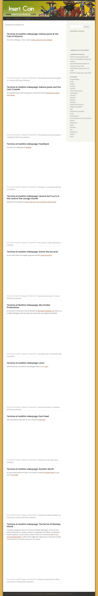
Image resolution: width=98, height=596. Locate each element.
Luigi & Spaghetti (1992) (81, 57)
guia (40, 78)
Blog (8, 18)
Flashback (28, 147)
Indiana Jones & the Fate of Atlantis (41, 40)
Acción (72, 81)
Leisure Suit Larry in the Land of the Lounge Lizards (40, 202)
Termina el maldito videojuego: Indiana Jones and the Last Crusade (34, 88)
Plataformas (73, 123)
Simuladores (73, 132)
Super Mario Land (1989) (84, 73)
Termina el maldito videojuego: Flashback (28, 144)
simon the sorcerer (47, 296)
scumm (9, 581)
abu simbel (42, 354)
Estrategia (73, 102)
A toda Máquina (74, 79)
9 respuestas (30, 581)
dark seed (42, 460)
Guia (24, 78)
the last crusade (55, 135)
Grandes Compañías (76, 107)
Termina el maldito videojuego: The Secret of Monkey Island (33, 525)
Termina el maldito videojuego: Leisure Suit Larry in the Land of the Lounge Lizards (33, 197)
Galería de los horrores (77, 104)
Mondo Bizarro (74, 116)
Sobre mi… (28, 18)
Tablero (72, 134)
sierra (43, 242)
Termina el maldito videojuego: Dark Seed (28, 416)
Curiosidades (74, 93)
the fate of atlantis (55, 78)
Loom (46, 366)
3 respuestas (10, 356)
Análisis (72, 84)
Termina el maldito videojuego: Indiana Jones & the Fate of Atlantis (32, 35)
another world (43, 515)
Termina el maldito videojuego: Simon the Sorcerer (32, 251)
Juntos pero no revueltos (77, 111)
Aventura (72, 86)
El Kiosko (72, 100)
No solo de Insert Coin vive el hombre (81, 118)
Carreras (72, 88)
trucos (12, 517)
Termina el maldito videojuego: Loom (25, 363)
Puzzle (72, 125)
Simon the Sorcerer (46, 255)
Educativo (73, 97)
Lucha (72, 113)
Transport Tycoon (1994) (77, 66)
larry (40, 242)
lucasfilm (47, 407)
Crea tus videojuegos (76, 91)
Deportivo (73, 95)
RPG (71, 129)
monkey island (48, 579)
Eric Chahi (15, 475)
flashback (41, 187)
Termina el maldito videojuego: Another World (30, 469)
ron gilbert (56, 579)
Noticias (72, 120)
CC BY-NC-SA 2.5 (38, 594)
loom (43, 407)
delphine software (52, 515)
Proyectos (17, 18)
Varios (72, 136)
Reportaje (73, 127)
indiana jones (46, 78)
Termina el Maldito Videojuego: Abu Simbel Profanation (28, 306)
